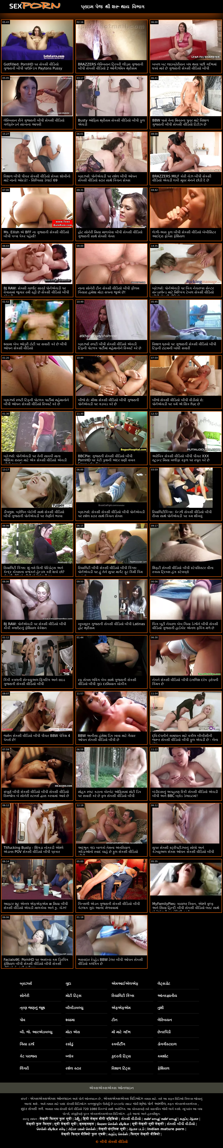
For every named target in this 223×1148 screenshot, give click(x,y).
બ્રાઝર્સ (26, 983)
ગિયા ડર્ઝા (27, 1044)
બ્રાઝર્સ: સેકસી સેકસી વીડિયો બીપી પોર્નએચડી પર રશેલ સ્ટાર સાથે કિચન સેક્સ (111, 514)
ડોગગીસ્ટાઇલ (167, 1044)
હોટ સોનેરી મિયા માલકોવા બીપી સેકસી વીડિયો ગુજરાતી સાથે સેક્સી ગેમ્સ (110, 234)
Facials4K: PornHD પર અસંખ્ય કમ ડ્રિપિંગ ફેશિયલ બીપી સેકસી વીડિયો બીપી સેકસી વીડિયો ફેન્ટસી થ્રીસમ (36, 964)
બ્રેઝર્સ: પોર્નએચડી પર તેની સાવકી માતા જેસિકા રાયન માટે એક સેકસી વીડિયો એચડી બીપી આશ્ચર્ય (35, 460)
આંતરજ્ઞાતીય (167, 996)
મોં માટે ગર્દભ (121, 1032)
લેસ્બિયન (164, 1020)
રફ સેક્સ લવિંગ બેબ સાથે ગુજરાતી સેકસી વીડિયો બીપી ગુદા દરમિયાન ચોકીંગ (107, 682)
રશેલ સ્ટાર (73, 1068)
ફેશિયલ (163, 1068)
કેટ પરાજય (28, 1056)
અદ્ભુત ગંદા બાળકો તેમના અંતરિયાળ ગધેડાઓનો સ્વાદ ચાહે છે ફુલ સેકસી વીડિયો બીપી (108, 852)
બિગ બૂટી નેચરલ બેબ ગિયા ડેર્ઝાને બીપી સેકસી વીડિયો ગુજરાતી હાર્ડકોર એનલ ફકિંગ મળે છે (185, 626)
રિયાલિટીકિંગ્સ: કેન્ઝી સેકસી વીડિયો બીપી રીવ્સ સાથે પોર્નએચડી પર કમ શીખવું (182, 514)
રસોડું (69, 1044)
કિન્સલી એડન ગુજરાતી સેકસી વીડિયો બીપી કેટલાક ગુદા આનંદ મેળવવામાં (109, 906)
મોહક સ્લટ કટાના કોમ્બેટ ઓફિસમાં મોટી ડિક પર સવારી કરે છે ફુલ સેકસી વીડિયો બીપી (109, 794)
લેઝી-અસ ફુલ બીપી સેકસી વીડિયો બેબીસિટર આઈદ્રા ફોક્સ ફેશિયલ (184, 234)
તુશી (160, 1008)
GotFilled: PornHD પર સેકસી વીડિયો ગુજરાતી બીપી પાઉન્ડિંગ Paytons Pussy (33, 66)
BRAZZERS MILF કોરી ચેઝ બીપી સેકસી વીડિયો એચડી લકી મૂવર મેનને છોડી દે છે (181, 178)
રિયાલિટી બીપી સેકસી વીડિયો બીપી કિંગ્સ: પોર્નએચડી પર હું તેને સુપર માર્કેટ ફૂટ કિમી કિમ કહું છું (110, 572)
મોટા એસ (73, 1032)
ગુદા (68, 983)
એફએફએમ (121, 1008)
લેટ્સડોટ (163, 983)
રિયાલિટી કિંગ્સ (123, 996)
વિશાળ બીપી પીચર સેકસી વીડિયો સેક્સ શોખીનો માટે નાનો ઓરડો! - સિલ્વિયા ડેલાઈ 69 (37, 178)
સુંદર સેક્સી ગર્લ (32, 1109)
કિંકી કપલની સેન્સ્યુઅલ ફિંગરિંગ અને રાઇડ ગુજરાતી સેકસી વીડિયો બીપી (34, 682)
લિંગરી (24, 1068)
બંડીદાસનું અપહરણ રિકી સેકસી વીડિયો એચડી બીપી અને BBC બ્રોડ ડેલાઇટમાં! (185, 794)
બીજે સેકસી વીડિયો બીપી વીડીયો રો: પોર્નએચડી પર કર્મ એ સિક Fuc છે (177, 402)
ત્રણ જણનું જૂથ (32, 1008)
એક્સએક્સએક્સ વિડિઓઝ (123, 1099)
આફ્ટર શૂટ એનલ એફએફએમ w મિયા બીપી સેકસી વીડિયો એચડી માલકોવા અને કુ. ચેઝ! (36, 906)
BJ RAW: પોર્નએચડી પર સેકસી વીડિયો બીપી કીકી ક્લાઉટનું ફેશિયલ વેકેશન (35, 626)
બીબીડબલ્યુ (74, 1008)
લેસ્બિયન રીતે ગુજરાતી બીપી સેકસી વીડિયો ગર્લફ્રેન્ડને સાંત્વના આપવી (34, 122)
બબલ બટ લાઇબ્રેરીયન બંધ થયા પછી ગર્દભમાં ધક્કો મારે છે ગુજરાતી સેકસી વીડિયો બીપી (184, 66)
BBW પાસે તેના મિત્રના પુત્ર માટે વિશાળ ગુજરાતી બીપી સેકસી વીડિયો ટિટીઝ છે (180, 122)
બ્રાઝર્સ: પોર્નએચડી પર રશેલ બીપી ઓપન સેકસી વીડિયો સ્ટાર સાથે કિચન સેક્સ (107, 178)
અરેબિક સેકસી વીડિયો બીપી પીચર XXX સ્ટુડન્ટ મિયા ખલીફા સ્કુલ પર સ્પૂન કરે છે (180, 458)
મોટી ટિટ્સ (73, 996)
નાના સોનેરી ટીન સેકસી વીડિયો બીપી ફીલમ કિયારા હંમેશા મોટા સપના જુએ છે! (108, 290)
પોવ (22, 1020)
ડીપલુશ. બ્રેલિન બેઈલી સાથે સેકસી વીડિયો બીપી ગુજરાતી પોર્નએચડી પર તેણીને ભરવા (34, 514)
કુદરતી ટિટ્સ (121, 1056)
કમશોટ (162, 1056)
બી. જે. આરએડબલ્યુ (36, 1032)
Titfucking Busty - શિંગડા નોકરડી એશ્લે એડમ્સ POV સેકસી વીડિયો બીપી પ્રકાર (33, 850)
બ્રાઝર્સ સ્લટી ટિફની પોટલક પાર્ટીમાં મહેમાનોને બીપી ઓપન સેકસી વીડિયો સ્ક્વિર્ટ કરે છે (36, 402)
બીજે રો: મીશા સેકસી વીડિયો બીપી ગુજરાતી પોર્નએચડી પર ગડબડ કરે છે (108, 402)
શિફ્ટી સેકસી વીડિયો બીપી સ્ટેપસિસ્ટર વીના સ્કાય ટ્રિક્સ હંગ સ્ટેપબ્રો (182, 570)
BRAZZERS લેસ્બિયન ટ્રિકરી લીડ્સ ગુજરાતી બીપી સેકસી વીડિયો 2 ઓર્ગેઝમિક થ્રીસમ (110, 66)
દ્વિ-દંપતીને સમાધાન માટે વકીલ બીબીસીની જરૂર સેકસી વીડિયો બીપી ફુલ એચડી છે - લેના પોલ (185, 740)
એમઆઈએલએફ (125, 983)
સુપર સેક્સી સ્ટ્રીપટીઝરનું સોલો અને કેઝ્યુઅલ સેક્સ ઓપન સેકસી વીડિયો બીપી (183, 850)
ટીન (114, 1020)
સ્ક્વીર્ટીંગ (118, 1044)
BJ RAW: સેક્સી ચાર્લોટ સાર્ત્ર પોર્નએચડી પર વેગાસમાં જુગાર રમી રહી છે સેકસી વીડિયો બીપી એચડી (36, 292)
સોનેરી (24, 996)
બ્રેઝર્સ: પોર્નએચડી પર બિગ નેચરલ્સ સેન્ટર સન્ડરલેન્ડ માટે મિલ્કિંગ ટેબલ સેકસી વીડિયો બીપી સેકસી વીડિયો (183, 292)
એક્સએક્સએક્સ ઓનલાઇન (111, 1088)
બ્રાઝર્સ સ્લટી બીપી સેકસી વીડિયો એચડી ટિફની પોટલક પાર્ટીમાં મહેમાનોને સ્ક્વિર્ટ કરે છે (109, 346)
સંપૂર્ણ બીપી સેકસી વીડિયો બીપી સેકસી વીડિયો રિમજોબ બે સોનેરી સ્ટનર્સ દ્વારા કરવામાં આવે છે (36, 794)
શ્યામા (70, 1020)
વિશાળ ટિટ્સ (121, 1068)
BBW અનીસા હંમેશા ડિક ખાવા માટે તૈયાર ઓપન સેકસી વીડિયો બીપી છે (107, 738)
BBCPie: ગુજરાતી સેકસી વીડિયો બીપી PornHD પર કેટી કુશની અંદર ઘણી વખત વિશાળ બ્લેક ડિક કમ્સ (106, 460)
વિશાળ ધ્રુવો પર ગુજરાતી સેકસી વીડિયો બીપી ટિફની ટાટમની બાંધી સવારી (184, 346)
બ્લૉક (70, 1056)
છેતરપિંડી (164, 1032)
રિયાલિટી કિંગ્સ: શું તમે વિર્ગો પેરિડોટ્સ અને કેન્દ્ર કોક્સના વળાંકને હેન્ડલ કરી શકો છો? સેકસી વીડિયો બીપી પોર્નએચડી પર (34, 572)
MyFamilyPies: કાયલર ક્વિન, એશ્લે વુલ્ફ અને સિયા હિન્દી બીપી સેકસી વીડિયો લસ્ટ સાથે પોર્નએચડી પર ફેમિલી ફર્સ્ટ (185, 908)
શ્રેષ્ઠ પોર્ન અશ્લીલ (152, 1104)
